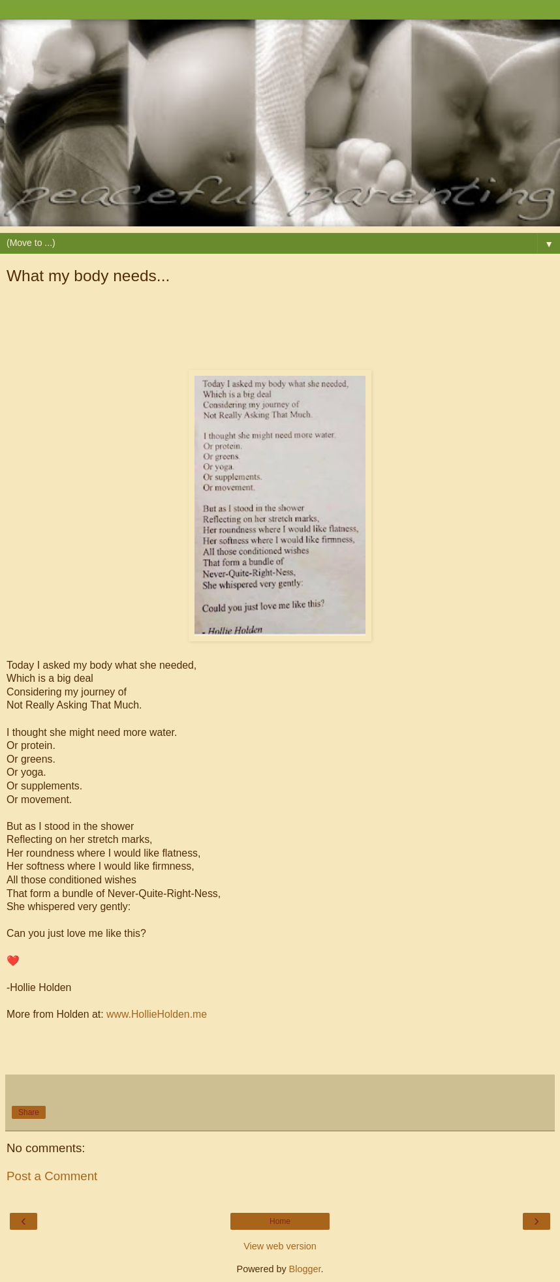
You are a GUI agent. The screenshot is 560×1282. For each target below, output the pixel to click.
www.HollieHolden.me (156, 1014)
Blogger (305, 1269)
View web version (280, 1246)
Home (280, 1221)
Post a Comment (52, 1176)
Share (28, 1112)
